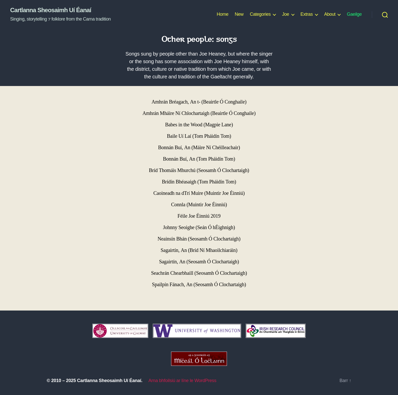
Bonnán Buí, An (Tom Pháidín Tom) (199, 159)
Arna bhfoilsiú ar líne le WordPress (182, 380)
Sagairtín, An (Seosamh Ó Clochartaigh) (199, 262)
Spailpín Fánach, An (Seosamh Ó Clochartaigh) (199, 284)
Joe (285, 14)
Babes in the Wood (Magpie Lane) (199, 125)
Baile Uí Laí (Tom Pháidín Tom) (199, 136)
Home (222, 14)
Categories (260, 14)
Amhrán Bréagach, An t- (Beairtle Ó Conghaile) (199, 102)
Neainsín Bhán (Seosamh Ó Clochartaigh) (199, 239)
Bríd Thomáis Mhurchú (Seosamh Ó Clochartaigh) (199, 170)
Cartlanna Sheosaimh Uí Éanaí (50, 10)
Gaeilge (354, 14)
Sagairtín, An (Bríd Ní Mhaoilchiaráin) (199, 250)
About (330, 14)
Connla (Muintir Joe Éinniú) (199, 204)
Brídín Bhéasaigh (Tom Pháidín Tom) (199, 182)
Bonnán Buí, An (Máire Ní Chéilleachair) (199, 147)
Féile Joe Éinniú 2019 (198, 216)
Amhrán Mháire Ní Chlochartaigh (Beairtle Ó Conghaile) (199, 113)
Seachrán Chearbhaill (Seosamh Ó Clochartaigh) (199, 273)
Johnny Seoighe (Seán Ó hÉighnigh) (199, 227)
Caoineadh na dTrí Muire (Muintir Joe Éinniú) (199, 193)
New (239, 14)
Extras (307, 14)
